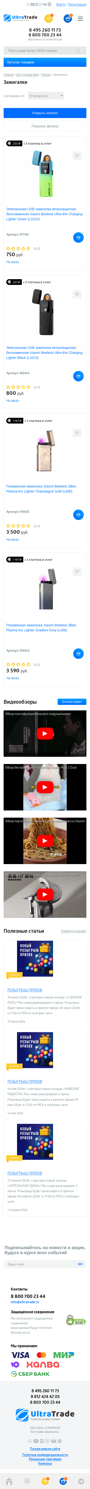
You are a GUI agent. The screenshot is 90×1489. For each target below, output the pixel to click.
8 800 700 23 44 (45, 35)
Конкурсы (45, 1463)
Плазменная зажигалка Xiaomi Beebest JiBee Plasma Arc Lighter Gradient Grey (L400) (41, 627)
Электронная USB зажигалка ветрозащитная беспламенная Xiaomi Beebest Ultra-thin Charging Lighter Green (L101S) (44, 214)
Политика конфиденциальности (45, 1455)
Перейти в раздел (73, 931)
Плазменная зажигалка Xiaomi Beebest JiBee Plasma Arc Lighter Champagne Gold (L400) (41, 488)
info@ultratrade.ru (25, 1302)
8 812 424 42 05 (45, 1396)
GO (80, 1264)
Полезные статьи (24, 930)
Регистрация (77, 4)
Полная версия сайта (45, 1449)
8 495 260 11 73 (45, 30)
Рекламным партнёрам (45, 1459)
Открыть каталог (45, 113)
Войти (60, 4)
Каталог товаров (20, 62)
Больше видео (72, 701)
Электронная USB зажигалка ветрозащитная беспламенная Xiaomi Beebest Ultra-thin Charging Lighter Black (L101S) (44, 353)
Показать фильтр (45, 126)
